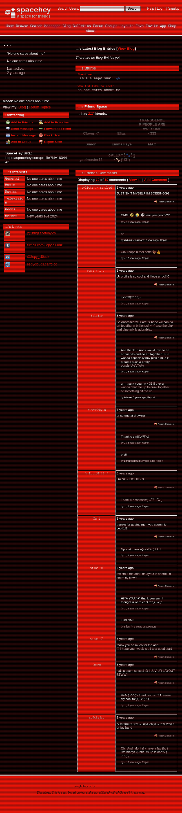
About (91, 31)
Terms (79, 800)
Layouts (126, 26)
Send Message (19, 128)
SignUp (173, 8)
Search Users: (68, 8)
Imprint (98, 800)
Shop (172, 26)
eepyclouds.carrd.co (42, 263)
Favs (140, 26)
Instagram (14, 235)
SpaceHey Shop (149, 800)
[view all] (171, 106)
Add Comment (155, 180)
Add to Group (18, 141)
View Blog (126, 48)
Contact (108, 800)
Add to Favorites (54, 122)
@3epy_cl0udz (38, 256)
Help (150, 8)
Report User (50, 141)
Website (12, 266)
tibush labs (102, 786)
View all (135, 180)
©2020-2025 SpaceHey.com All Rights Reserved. (90, 806)
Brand (55, 800)
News (33, 800)
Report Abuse (122, 800)
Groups (111, 26)
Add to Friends (19, 122)
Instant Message (20, 135)
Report (145, 222)
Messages (52, 26)
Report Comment (164, 201)
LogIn (161, 8)
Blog (67, 26)
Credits (64, 800)
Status (135, 800)
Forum (98, 26)
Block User (50, 135)
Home (10, 26)
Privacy (88, 800)
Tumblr (11, 247)
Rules (41, 800)
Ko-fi (14, 256)
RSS (72, 800)
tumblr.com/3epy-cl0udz (45, 245)
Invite (152, 26)
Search (133, 8)
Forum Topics (40, 107)
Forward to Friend (55, 128)
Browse (22, 26)
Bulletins (82, 26)
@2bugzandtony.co (41, 233)
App (163, 26)
